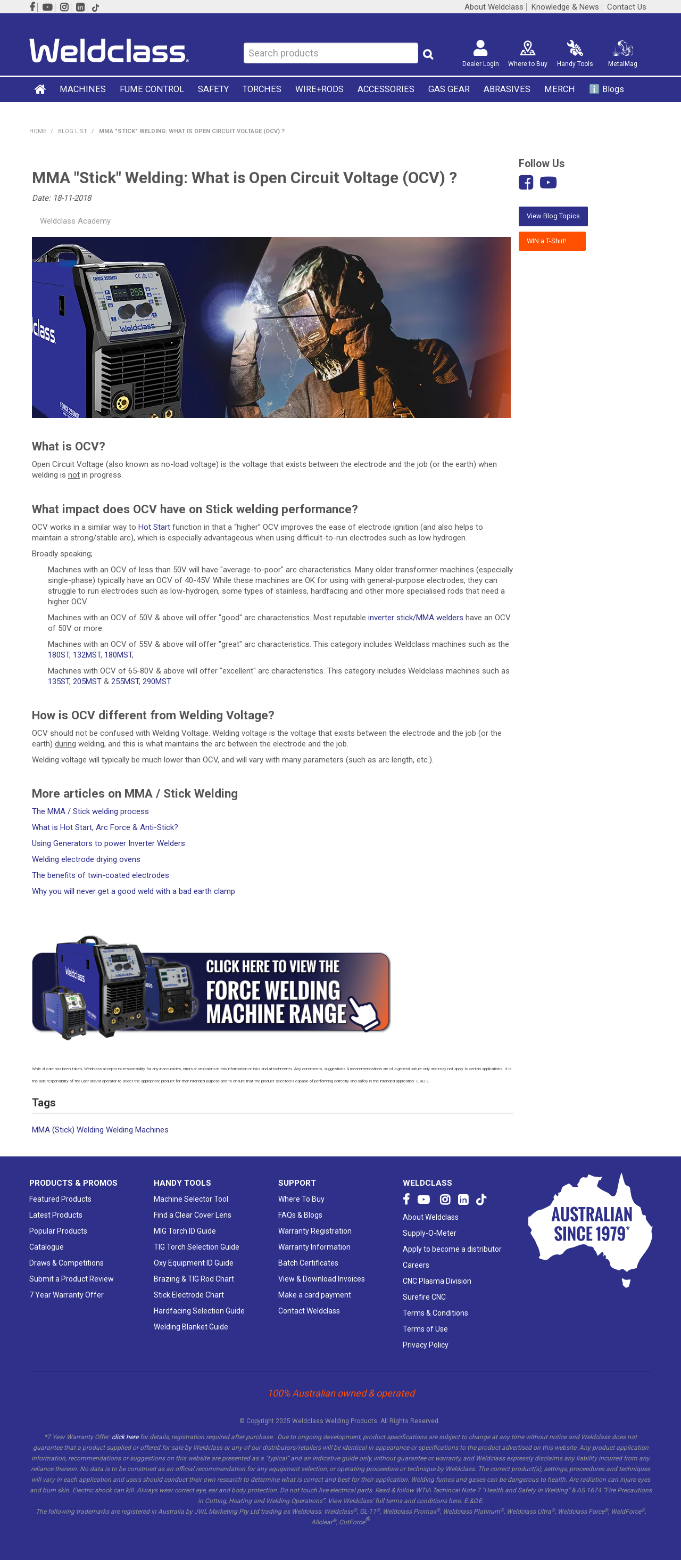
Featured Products (60, 1199)
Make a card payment (314, 1295)
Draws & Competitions (66, 1263)
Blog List (72, 131)
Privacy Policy (426, 1345)
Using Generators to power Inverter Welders (108, 843)
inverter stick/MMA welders (415, 617)
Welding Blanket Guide (191, 1327)
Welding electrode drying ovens (86, 859)
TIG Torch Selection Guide (196, 1247)
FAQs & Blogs (300, 1215)
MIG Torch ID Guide (185, 1231)
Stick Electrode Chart (189, 1295)
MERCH (559, 89)
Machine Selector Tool (191, 1199)
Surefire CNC (424, 1297)
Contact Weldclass (309, 1311)
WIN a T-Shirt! (552, 241)
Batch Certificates (308, 1263)
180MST (118, 655)
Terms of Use (425, 1329)
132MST (87, 655)
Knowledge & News (565, 7)
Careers (416, 1265)
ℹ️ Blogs (606, 89)
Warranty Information (314, 1247)
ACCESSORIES (386, 89)
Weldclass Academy (75, 221)
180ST (58, 655)
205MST (87, 681)
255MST (125, 681)
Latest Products (55, 1215)
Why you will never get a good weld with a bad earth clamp (133, 891)
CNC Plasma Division (437, 1281)
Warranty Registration (315, 1231)
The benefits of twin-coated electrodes (100, 875)
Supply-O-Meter (429, 1233)
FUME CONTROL (152, 89)
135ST (58, 681)
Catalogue (46, 1247)
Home (41, 89)
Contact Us (626, 7)
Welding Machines (137, 1130)
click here (125, 1437)
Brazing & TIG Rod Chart (194, 1279)
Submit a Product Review (71, 1279)
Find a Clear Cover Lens (192, 1215)
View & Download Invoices (321, 1279)
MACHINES (83, 89)
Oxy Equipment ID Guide (194, 1263)
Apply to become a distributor (452, 1249)
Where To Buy (301, 1199)
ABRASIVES (507, 89)
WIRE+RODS (319, 89)
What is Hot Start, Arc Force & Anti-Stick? (105, 827)
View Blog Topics (553, 216)
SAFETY (213, 89)
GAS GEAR (449, 89)
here (455, 1501)
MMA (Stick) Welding (68, 1130)
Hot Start (154, 527)
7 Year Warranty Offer (66, 1295)
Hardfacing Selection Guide (199, 1311)
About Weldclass (494, 7)
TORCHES (262, 89)
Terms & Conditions (435, 1313)
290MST (156, 681)
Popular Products (58, 1231)
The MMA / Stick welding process (90, 811)
